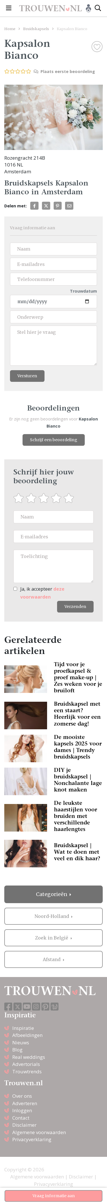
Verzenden (75, 606)
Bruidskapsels (36, 28)
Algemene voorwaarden (39, 1132)
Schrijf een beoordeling (53, 439)
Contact (20, 1118)
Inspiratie (23, 1028)
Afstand (52, 959)
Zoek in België (52, 938)
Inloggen (22, 1110)
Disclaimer (24, 1125)
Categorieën (52, 894)
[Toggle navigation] (8, 8)
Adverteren (24, 1103)
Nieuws (20, 1042)
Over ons (22, 1096)
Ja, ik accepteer (42, 593)
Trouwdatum (83, 291)
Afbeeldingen (27, 1035)
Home (9, 28)
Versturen (27, 375)
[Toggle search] (98, 8)
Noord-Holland (52, 916)
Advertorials (26, 1064)
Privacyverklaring (31, 1139)
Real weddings (28, 1057)
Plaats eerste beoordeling (64, 71)
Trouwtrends (27, 1071)
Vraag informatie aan (54, 1195)
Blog (17, 1049)
